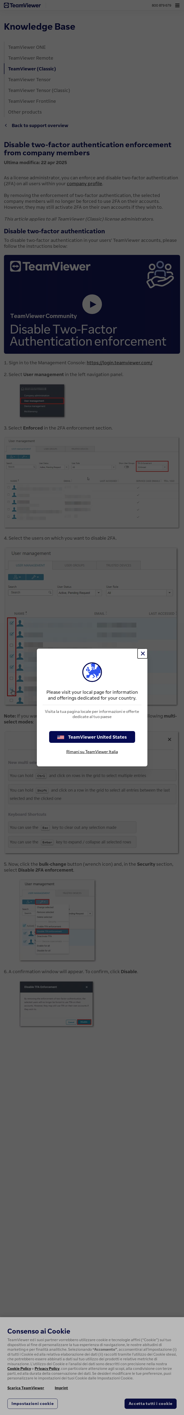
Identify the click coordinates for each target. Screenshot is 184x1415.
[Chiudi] (142, 653)
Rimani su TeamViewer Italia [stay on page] (92, 751)
